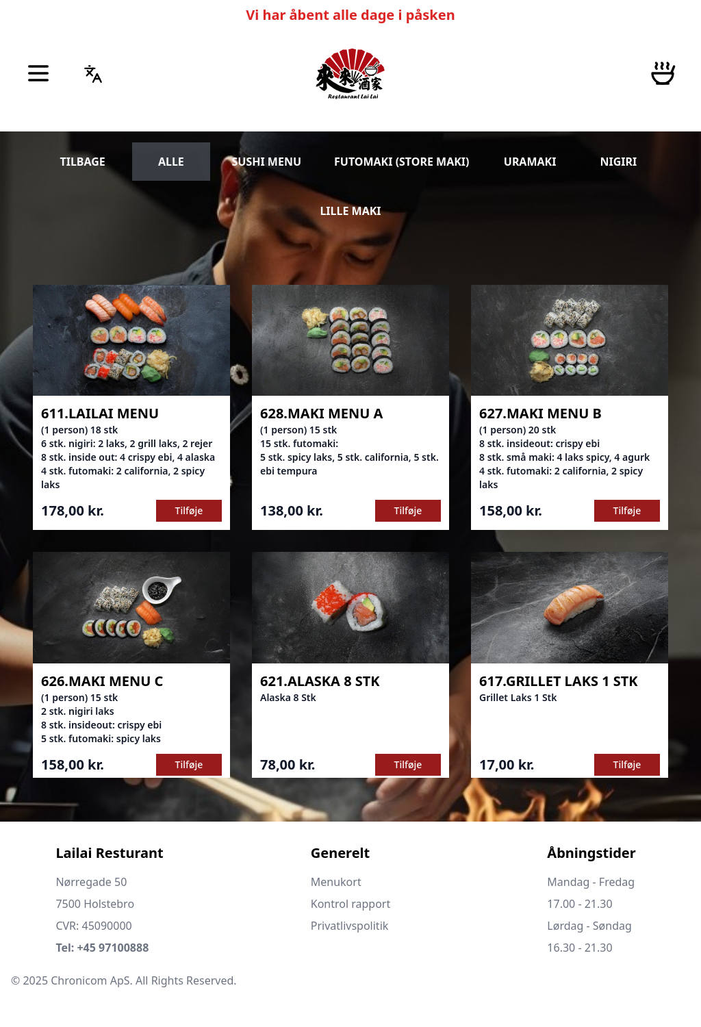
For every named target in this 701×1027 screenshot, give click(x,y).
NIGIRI (618, 161)
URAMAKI (530, 161)
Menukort (336, 881)
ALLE (171, 161)
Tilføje (189, 510)
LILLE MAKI (350, 210)
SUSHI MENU (267, 161)
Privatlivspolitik (350, 925)
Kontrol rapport (351, 903)
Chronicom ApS (90, 980)
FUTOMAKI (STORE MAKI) (401, 161)
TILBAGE (82, 161)
